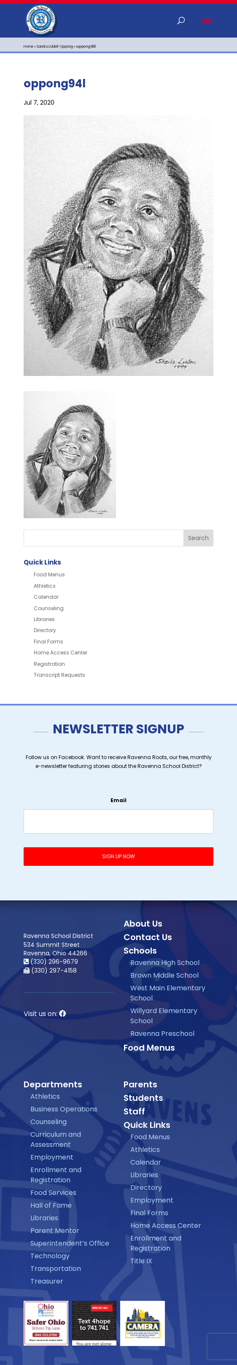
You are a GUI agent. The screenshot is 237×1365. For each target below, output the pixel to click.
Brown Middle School (164, 975)
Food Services (53, 1192)
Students (143, 1098)
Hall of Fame (51, 1205)
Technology (50, 1256)
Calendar (46, 596)
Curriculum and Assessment (55, 1139)
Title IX (141, 1261)
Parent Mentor (54, 1230)
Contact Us (148, 937)
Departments (53, 1084)
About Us (143, 924)
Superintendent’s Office (69, 1243)
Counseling (49, 608)
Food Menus (49, 574)
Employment (51, 1157)
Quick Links (147, 1125)
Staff (134, 1111)
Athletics (45, 585)
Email (118, 800)
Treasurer (46, 1281)
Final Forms (48, 641)
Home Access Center (60, 652)
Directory (45, 630)
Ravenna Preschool (162, 1033)
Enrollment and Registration (55, 1175)
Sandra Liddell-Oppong (55, 46)
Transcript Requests (59, 674)
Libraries (44, 619)
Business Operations (63, 1109)
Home (28, 46)
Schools (140, 951)
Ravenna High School (164, 963)
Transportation (55, 1268)
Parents (140, 1084)
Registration (49, 664)
